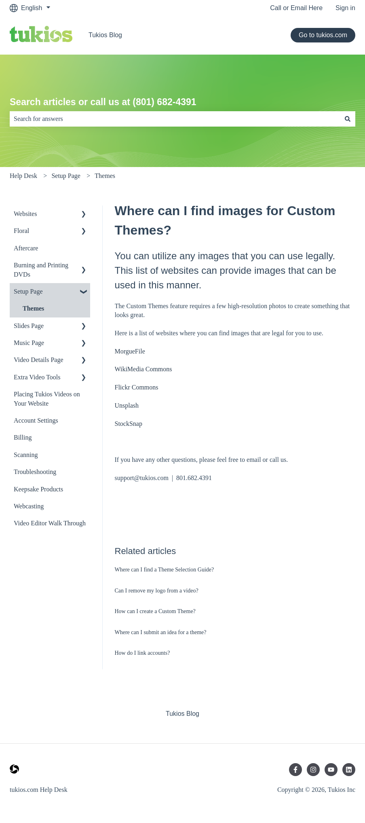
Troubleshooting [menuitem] (35, 471)
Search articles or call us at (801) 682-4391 (103, 102)
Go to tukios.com (323, 35)
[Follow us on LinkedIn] (348, 769)
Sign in (345, 7)
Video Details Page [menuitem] (38, 359)
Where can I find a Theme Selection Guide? (164, 570)
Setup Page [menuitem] (28, 291)
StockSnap (128, 423)
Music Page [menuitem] (29, 342)
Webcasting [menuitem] (29, 506)
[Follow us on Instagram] (313, 769)
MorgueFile (130, 351)
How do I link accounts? (142, 653)
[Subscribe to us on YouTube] (331, 769)
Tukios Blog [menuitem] (182, 713)
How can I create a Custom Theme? (155, 611)
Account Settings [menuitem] (36, 420)
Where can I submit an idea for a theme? (161, 632)
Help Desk (23, 175)
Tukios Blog (105, 35)
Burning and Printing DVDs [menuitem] (41, 269)
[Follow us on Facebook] (295, 769)
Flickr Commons (136, 387)
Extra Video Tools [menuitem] (37, 377)
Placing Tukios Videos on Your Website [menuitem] (47, 398)
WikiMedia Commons (143, 369)
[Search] (347, 119)
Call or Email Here (296, 7)
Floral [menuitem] (21, 230)
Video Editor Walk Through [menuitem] (50, 523)
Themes (105, 175)
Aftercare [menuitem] (26, 248)
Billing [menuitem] (23, 437)
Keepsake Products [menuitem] (38, 489)
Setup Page (65, 175)
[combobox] (175, 119)
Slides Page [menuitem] (29, 325)
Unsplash (127, 405)
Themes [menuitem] (33, 308)
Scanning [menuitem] (26, 454)
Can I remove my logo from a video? (156, 591)
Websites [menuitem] (25, 213)
